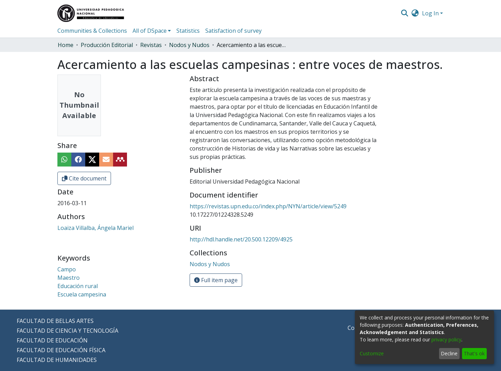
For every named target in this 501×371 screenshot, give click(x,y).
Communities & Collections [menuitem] (92, 30)
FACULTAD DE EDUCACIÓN (52, 340)
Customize (372, 353)
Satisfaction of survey (233, 30)
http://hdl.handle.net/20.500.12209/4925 (241, 239)
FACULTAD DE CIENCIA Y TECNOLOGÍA (67, 330)
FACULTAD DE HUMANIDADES (57, 360)
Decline (449, 353)
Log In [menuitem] (430, 13)
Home (65, 45)
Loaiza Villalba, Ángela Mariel (95, 228)
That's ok (474, 353)
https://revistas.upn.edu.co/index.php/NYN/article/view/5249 (268, 206)
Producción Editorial (107, 45)
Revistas (151, 45)
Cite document (84, 178)
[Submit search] (404, 13)
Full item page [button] (216, 280)
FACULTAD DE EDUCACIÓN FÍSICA (61, 350)
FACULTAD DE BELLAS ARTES (55, 321)
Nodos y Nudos (189, 45)
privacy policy (446, 339)
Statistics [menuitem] (188, 30)
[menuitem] (415, 13)
